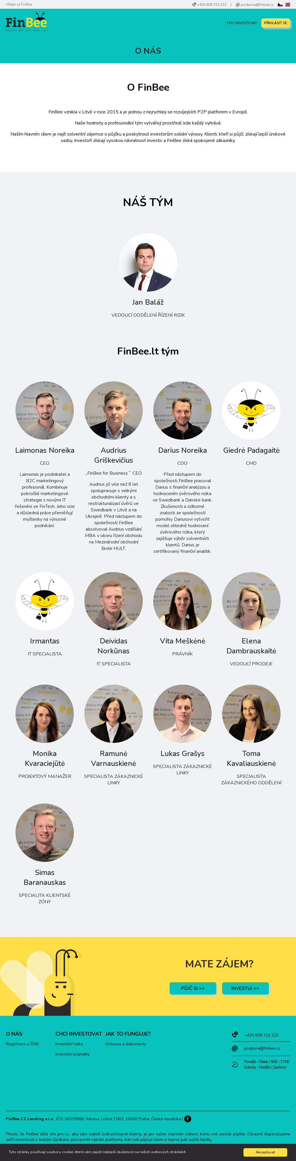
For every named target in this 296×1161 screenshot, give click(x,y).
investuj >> (245, 988)
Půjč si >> (193, 988)
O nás (14, 1033)
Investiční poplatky (72, 1054)
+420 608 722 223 (211, 4)
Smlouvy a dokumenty (125, 1044)
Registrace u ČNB (22, 1044)
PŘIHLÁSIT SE (275, 23)
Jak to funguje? (128, 1033)
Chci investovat (242, 23)
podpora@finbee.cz (257, 4)
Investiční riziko (69, 1044)
